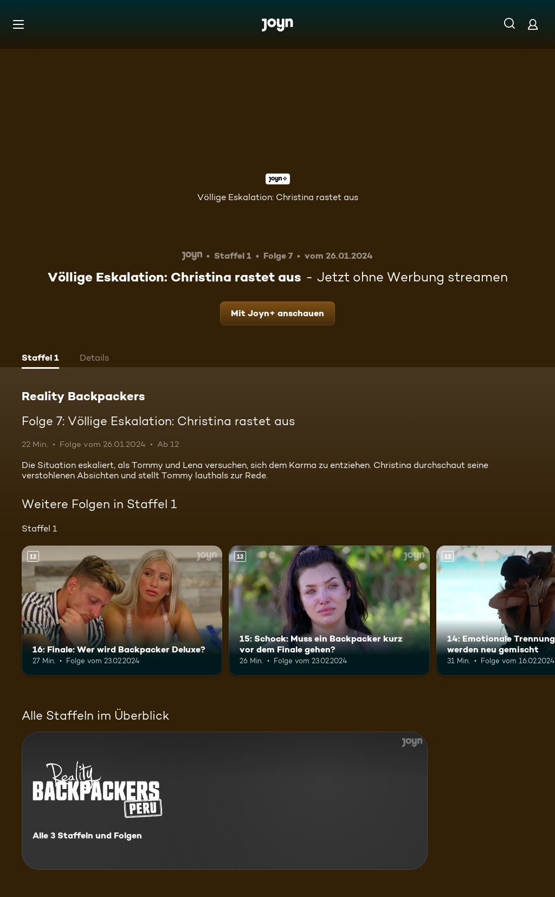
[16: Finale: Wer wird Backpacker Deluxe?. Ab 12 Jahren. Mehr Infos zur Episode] (122, 611)
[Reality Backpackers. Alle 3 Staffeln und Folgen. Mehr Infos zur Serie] (225, 801)
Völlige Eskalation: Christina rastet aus (277, 197)
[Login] (532, 24)
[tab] (40, 359)
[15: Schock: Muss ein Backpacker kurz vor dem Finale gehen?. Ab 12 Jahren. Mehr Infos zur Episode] (329, 611)
